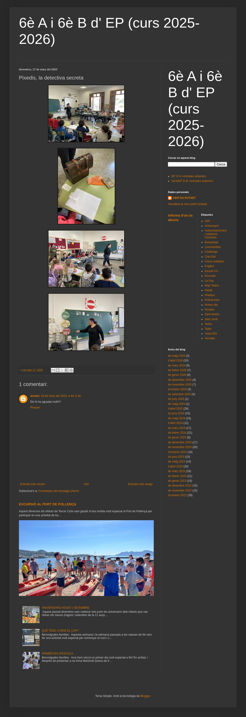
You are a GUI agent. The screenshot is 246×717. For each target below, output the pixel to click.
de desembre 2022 (180, 485)
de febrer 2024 (177, 432)
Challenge (211, 251)
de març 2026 (176, 365)
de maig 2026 (176, 355)
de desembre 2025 (180, 380)
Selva (208, 324)
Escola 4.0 (211, 271)
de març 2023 (176, 471)
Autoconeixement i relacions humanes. (216, 234)
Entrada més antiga (140, 484)
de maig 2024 (176, 418)
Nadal (208, 290)
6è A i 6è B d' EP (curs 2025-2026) (195, 108)
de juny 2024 (176, 413)
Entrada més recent (32, 484)
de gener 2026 (177, 375)
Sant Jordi (211, 319)
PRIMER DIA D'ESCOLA (57, 653)
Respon (35, 407)
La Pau (209, 280)
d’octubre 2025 (177, 389)
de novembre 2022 (180, 490)
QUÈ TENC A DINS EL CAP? (60, 630)
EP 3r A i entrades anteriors (188, 176)
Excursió (210, 275)
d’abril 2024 (175, 423)
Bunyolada (211, 242)
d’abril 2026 (175, 360)
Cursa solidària (214, 261)
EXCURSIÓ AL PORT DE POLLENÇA (47, 504)
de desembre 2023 (180, 442)
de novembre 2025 (180, 384)
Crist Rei (210, 256)
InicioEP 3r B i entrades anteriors (192, 181)
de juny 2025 (176, 399)
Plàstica (210, 295)
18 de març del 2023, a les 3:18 (61, 396)
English (209, 266)
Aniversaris (212, 225)
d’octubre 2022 (177, 495)
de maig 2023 (176, 461)
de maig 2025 (176, 404)
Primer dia (211, 304)
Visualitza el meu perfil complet (187, 204)
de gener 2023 (177, 480)
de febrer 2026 (177, 370)
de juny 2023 (176, 456)
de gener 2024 (177, 437)
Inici (86, 484)
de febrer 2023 (177, 476)
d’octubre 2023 (177, 452)
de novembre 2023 (180, 447)
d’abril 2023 (175, 466)
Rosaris (210, 309)
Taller (208, 329)
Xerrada (210, 338)
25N (207, 221)
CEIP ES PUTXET (184, 198)
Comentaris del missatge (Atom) (58, 491)
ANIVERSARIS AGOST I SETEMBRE (65, 607)
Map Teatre (212, 285)
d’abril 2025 (175, 408)
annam (35, 396)
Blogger (145, 696)
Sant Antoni (212, 314)
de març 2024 (176, 428)
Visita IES (211, 333)
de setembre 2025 (179, 394)
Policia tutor (212, 300)
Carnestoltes (213, 247)
